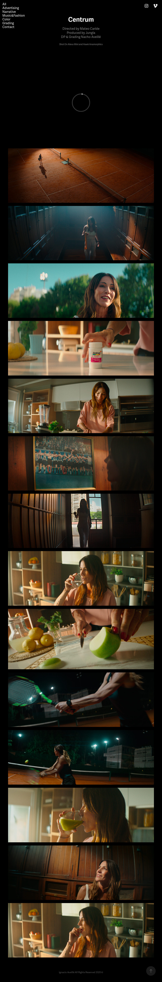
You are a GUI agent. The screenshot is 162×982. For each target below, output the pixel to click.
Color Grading (8, 21)
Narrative (9, 12)
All (4, 4)
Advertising (10, 8)
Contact (8, 27)
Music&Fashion (13, 16)
